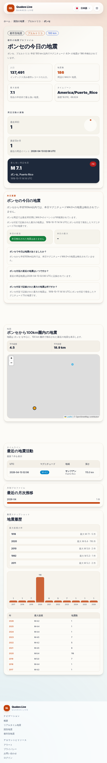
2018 (11, 664)
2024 (11, 632)
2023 (11, 637)
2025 (11, 626)
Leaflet (68, 417)
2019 (11, 659)
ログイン (8, 757)
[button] (11, 358)
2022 (11, 642)
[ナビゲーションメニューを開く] (97, 8)
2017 (11, 669)
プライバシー (10, 749)
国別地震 (8, 729)
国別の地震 (18, 21)
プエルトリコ (34, 21)
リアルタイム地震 (12, 725)
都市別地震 (16, 33)
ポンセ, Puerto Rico (22, 174)
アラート (8, 744)
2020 (11, 653)
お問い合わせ (10, 753)
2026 (11, 621)
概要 (6, 720)
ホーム (7, 21)
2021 (11, 648)
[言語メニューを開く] (83, 8)
